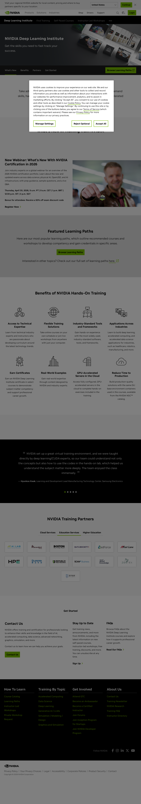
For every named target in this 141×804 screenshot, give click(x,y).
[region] (71, 106)
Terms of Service (91, 109)
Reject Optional (82, 123)
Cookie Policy (74, 103)
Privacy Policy (83, 112)
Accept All (101, 123)
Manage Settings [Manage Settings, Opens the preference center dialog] (44, 123)
